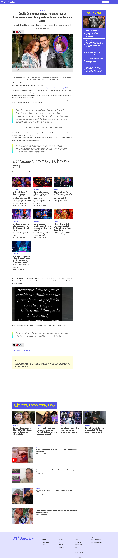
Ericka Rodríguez (44, 453)
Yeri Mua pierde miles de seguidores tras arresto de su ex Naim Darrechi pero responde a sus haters (56, 511)
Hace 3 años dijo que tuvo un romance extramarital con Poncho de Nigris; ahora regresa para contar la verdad (47, 431)
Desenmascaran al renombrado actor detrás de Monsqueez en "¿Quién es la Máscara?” (42, 227)
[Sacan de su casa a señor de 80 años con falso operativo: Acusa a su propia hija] (22, 475)
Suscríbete (105, 1)
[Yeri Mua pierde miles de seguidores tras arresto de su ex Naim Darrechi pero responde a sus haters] (22, 516)
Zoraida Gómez (27, 351)
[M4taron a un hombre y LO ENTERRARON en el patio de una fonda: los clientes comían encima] (22, 455)
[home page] (9, 2)
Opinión (75, 2)
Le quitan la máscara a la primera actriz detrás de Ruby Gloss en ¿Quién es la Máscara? (21, 227)
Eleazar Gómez (17, 351)
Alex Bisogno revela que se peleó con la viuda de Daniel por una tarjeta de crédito (55, 491)
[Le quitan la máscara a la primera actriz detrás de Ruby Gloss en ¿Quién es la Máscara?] (21, 214)
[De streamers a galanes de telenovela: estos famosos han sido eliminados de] (21, 246)
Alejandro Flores (46, 28)
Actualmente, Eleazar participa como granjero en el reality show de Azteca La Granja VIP (39, 88)
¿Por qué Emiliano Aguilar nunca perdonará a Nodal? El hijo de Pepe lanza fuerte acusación (95, 430)
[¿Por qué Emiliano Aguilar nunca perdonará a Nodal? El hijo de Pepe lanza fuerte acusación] (94, 417)
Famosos (33, 2)
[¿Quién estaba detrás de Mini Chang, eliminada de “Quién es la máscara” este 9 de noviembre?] (63, 214)
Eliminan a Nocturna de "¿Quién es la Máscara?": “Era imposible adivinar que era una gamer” (42, 195)
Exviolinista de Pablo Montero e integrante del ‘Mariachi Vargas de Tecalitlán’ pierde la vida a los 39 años (94, 33)
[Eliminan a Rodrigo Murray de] (63, 182)
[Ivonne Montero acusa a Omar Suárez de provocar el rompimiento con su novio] (71, 417)
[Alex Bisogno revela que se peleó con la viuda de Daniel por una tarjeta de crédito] (22, 496)
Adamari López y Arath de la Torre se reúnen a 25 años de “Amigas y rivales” (94, 52)
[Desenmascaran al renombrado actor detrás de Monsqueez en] (42, 214)
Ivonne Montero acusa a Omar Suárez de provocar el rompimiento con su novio (70, 430)
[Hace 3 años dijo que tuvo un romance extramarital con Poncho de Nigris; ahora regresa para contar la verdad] (47, 417)
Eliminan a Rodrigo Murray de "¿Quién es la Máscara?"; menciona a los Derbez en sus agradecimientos (63, 195)
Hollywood (83, 2)
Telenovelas (41, 2)
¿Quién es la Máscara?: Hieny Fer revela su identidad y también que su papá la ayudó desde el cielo (22, 195)
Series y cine (57, 2)
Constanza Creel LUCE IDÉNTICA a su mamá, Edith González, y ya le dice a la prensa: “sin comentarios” (94, 69)
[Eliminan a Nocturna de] (42, 182)
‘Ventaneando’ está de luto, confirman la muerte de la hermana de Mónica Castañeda (94, 61)
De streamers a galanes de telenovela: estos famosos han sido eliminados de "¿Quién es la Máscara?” (21, 259)
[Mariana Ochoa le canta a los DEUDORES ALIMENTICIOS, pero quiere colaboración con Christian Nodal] (23, 417)
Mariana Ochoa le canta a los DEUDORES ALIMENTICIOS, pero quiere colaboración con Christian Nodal (22, 431)
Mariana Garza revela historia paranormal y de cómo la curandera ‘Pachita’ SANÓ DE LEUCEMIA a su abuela (94, 43)
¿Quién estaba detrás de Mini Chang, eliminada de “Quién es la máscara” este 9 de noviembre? (62, 227)
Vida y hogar (66, 2)
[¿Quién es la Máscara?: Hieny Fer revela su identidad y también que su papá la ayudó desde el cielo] (21, 182)
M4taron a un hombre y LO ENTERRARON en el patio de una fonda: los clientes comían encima (56, 450)
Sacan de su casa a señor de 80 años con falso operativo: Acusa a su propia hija (56, 470)
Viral (49, 2)
